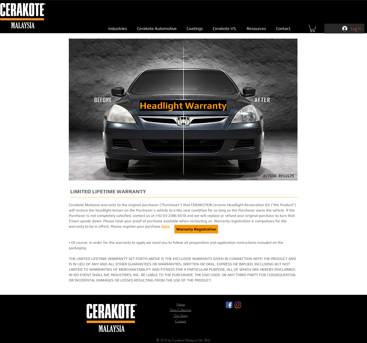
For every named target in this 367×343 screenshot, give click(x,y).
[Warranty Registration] (196, 229)
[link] (312, 28)
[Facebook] (229, 305)
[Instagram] (238, 305)
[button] (117, 28)
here (165, 226)
